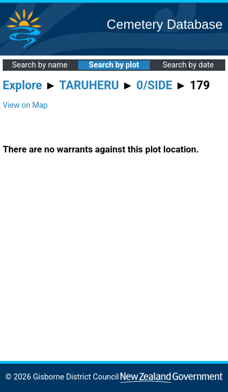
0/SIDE (154, 85)
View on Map (25, 105)
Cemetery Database (165, 24)
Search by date (187, 65)
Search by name (39, 65)
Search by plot (114, 65)
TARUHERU (89, 85)
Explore (22, 85)
